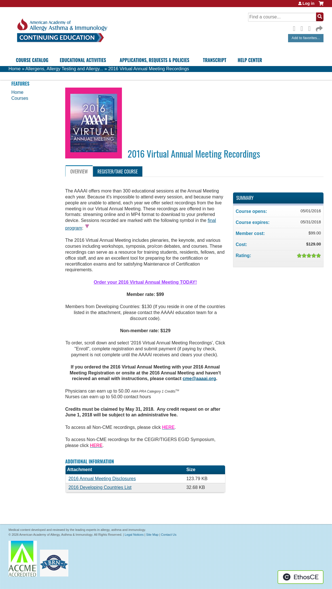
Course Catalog (32, 60)
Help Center (250, 60)
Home (15, 68)
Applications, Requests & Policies (154, 60)
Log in (308, 3)
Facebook (296, 27)
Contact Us (168, 534)
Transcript (214, 60)
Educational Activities (83, 60)
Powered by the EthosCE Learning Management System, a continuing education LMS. (300, 577)
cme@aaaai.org (199, 378)
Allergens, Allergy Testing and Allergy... (64, 68)
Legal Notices (134, 534)
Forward (319, 27)
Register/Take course (118, 171)
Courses (19, 98)
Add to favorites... (306, 38)
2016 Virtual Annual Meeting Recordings (148, 68)
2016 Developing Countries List (99, 487)
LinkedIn (311, 27)
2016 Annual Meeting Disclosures (102, 478)
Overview (79, 171)
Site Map (152, 534)
